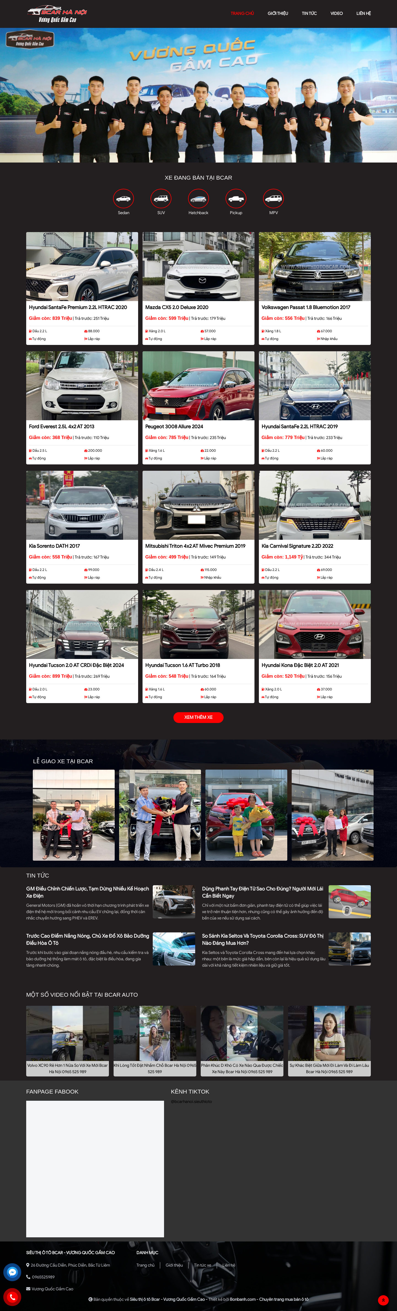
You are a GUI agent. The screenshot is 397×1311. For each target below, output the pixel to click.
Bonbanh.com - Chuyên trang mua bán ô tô (269, 1299)
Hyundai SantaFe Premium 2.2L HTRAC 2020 (78, 307)
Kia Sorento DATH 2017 (54, 546)
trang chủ (242, 13)
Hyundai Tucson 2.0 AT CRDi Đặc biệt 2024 (76, 665)
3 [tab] (207, 158)
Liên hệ (228, 1265)
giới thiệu (278, 13)
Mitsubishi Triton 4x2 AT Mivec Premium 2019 (195, 546)
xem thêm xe (198, 717)
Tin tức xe (202, 1265)
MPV (273, 212)
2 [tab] (198, 158)
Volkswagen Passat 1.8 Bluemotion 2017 (306, 307)
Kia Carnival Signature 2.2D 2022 (297, 546)
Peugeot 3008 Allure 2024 (174, 427)
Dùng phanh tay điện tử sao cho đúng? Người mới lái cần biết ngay (262, 892)
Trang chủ (145, 1265)
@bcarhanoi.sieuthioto (191, 1101)
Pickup (236, 212)
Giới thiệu (174, 1265)
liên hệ (363, 13)
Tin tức (309, 13)
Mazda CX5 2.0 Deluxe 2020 (176, 307)
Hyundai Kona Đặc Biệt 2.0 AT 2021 (300, 665)
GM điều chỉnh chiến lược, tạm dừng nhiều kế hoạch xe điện (87, 892)
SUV (161, 212)
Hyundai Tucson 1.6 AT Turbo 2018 (182, 665)
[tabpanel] (198, 95)
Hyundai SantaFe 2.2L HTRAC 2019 (300, 427)
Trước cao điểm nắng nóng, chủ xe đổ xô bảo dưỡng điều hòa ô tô (87, 939)
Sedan (123, 212)
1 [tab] (190, 158)
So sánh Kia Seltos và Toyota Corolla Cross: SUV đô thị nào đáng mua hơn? (262, 939)
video (337, 13)
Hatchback (198, 212)
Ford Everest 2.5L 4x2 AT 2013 (61, 427)
